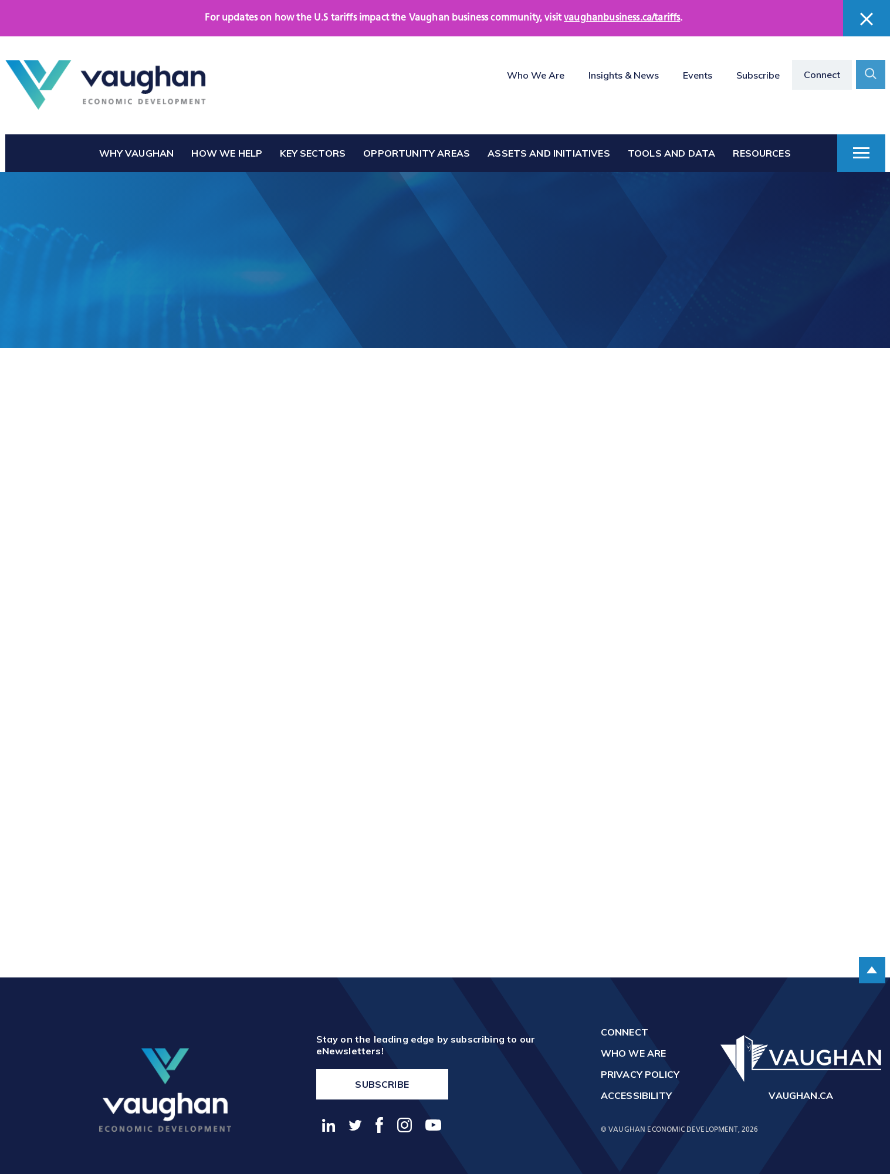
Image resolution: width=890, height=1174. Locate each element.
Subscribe (758, 75)
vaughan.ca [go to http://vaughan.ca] (801, 1095)
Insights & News (623, 75)
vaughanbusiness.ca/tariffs (622, 18)
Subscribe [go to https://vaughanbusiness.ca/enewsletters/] (381, 1084)
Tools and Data (671, 153)
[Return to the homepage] (105, 85)
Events (697, 75)
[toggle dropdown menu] (861, 153)
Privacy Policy (640, 1074)
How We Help (226, 153)
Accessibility (636, 1095)
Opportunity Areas (416, 153)
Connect (822, 74)
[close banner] (866, 19)
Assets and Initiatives (549, 153)
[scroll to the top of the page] (872, 970)
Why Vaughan (136, 153)
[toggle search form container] (870, 74)
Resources (761, 153)
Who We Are (535, 75)
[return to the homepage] (165, 1089)
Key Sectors (313, 153)
